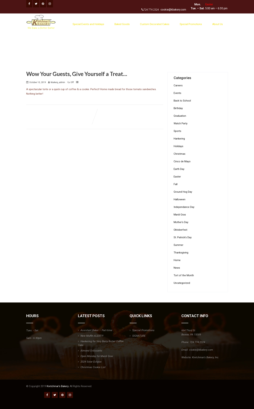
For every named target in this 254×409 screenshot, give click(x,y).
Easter (177, 176)
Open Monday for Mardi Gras (97, 356)
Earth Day (179, 169)
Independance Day (184, 207)
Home (177, 260)
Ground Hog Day (183, 191)
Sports (177, 131)
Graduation (180, 115)
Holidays (178, 146)
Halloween (179, 199)
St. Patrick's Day (183, 237)
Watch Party (180, 123)
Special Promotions (191, 24)
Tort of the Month (184, 275)
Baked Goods (122, 24)
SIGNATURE (139, 335)
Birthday (178, 108)
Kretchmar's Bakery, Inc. (205, 357)
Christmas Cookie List (93, 367)
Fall (175, 184)
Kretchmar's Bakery (57, 386)
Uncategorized (182, 283)
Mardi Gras (180, 214)
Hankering (179, 138)
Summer (178, 245)
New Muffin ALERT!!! (92, 335)
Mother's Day (181, 222)
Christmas (179, 153)
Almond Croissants (91, 350)
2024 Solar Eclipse (91, 361)
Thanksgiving (181, 252)
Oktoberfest (180, 229)
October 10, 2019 (37, 82)
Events (177, 93)
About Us (217, 24)
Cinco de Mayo (182, 161)
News (177, 267)
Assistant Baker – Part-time (96, 330)
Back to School (182, 100)
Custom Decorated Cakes (154, 24)
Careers (178, 85)
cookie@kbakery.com (173, 9)
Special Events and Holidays (88, 24)
